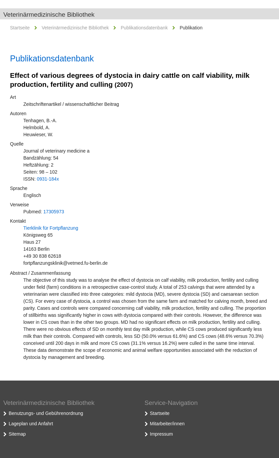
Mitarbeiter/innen (167, 423)
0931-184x (48, 179)
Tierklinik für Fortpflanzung (50, 228)
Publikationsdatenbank (144, 27)
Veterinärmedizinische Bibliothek (49, 14)
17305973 (53, 211)
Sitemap (17, 434)
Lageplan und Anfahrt (31, 423)
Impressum (161, 434)
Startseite (20, 27)
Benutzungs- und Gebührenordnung (46, 413)
